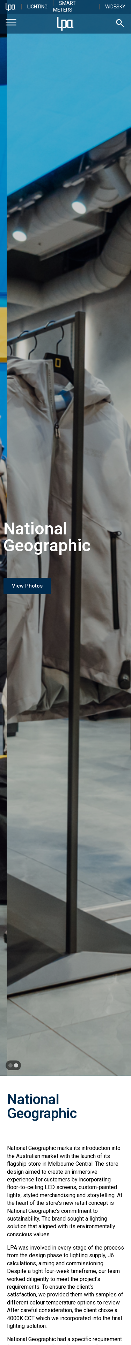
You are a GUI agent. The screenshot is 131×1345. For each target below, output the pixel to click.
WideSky (115, 6)
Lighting (37, 6)
